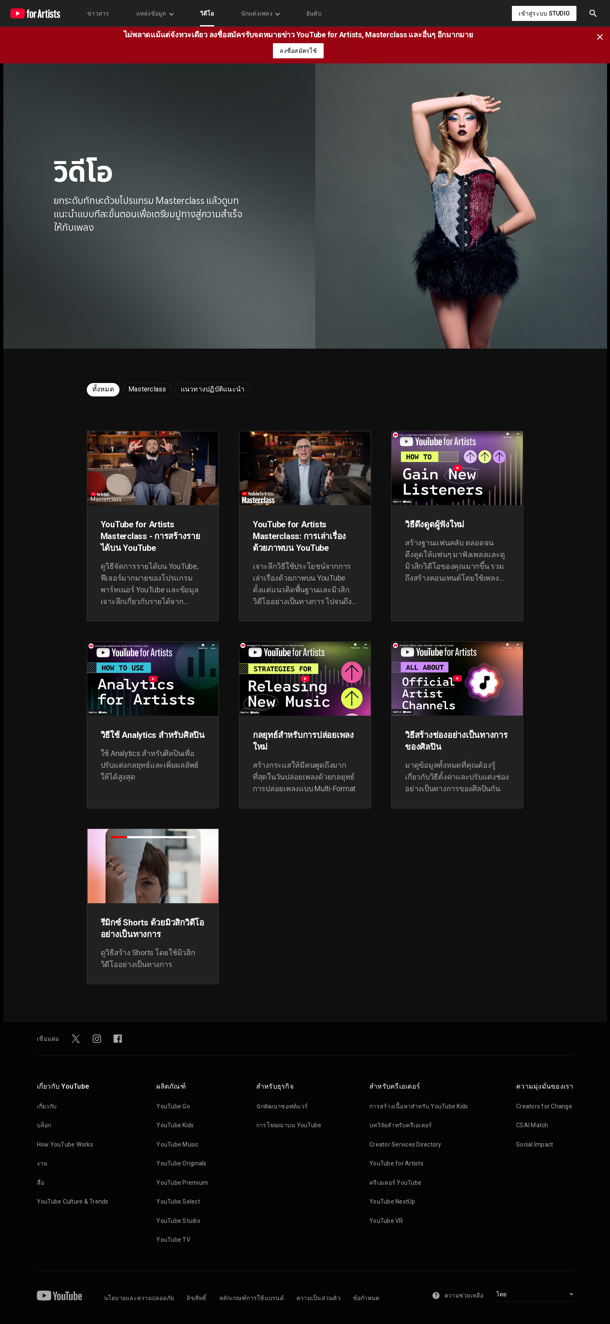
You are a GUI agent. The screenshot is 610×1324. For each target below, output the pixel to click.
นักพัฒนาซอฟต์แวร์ (282, 1106)
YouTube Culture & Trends (73, 1201)
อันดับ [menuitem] (314, 13)
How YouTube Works (65, 1144)
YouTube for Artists (396, 1163)
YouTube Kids (175, 1125)
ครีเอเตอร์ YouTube (395, 1182)
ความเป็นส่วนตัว (318, 1298)
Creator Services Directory (405, 1144)
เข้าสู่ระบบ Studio (544, 13)
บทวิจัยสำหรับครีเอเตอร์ (400, 1125)
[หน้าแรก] (35, 13)
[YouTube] (59, 1295)
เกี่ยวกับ (47, 1106)
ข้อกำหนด (366, 1298)
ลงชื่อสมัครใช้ (298, 50)
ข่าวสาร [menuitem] (98, 13)
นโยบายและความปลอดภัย (139, 1298)
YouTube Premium (182, 1182)
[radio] (103, 389)
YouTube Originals (181, 1163)
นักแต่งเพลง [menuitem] (260, 13)
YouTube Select (178, 1201)
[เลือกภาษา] (535, 1295)
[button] (593, 13)
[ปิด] (602, 36)
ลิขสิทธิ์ (196, 1298)
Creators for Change (544, 1106)
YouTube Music (177, 1144)
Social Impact (534, 1144)
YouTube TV (173, 1239)
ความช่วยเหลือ (458, 1295)
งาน (42, 1163)
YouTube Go (173, 1106)
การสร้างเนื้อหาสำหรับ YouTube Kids (418, 1106)
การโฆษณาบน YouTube (289, 1125)
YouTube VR (386, 1220)
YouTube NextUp (392, 1201)
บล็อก (44, 1125)
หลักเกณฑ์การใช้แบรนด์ (251, 1298)
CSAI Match (532, 1125)
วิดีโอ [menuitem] (207, 13)
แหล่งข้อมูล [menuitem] (154, 13)
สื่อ (40, 1182)
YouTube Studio (178, 1220)
